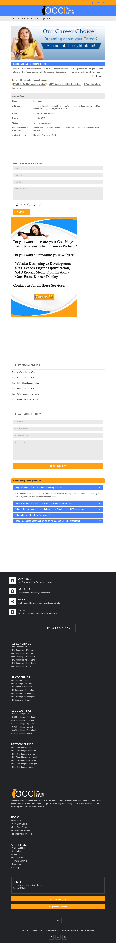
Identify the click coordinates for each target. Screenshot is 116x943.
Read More (96, 76)
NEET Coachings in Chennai (23, 754)
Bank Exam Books (19, 827)
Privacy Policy (17, 858)
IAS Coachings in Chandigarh (24, 663)
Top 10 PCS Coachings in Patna (25, 378)
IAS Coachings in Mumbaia (23, 650)
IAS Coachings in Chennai (22, 653)
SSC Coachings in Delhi (21, 714)
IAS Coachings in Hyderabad (23, 657)
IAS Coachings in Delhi (21, 647)
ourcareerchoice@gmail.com (30, 885)
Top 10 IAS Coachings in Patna (24, 372)
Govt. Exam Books (19, 824)
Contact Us (16, 851)
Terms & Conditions (20, 861)
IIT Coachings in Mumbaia (22, 684)
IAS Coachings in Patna (21, 666)
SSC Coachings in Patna (22, 733)
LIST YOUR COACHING (58, 628)
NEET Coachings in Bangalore (24, 760)
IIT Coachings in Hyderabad (23, 690)
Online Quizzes (18, 848)
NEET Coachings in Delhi (22, 747)
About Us (16, 854)
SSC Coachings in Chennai (23, 720)
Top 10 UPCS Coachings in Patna (25, 383)
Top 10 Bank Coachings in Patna (25, 399)
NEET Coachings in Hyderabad (24, 757)
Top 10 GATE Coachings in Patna (25, 394)
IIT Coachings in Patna (21, 700)
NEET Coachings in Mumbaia (24, 751)
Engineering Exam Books (22, 834)
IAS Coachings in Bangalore (23, 660)
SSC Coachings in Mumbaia (23, 717)
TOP (57, 921)
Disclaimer (16, 864)
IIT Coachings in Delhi (20, 680)
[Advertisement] (58, 339)
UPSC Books (17, 820)
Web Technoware (87, 930)
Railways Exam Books (21, 830)
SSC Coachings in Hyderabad (24, 724)
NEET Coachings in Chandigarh (24, 764)
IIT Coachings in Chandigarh (23, 697)
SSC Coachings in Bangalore (23, 727)
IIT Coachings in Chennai (22, 687)
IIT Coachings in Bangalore (23, 693)
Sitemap (15, 867)
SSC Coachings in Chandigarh (24, 730)
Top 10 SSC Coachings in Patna (25, 388)
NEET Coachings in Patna (22, 767)
